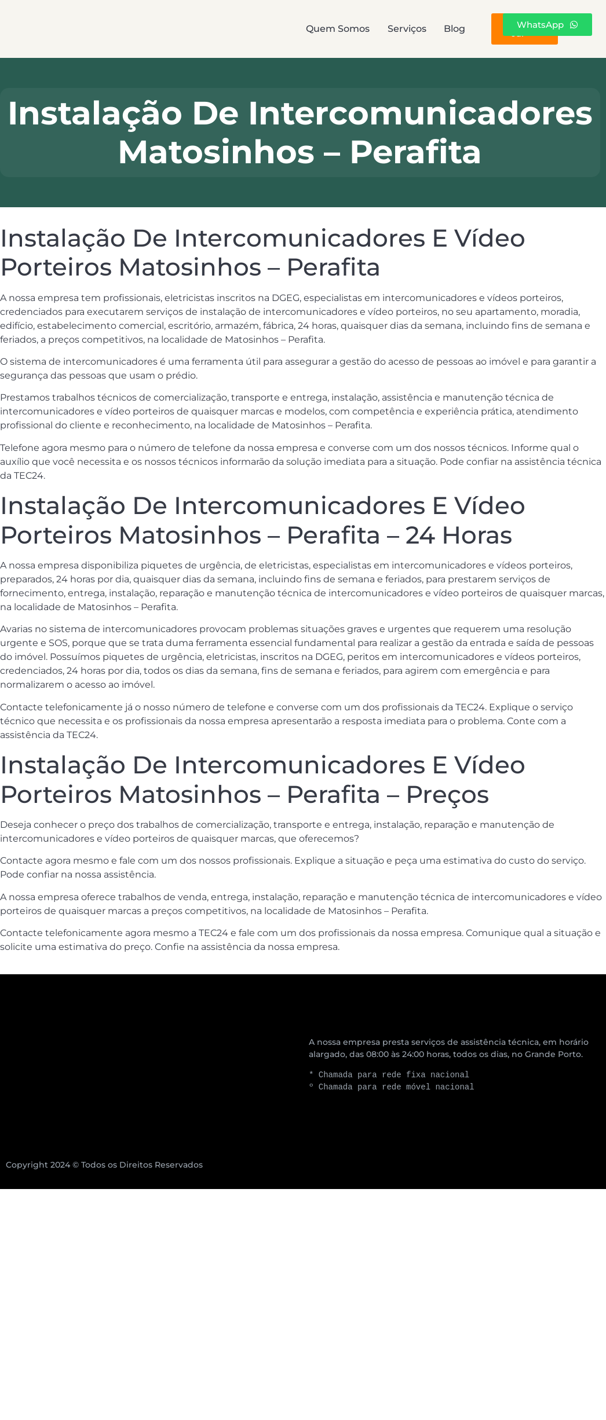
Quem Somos (212, 28)
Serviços (308, 28)
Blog (384, 28)
